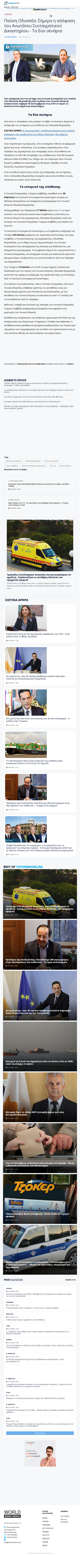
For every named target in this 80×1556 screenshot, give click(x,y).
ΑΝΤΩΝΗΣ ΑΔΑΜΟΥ (10, 37)
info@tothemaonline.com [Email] (12, 1542)
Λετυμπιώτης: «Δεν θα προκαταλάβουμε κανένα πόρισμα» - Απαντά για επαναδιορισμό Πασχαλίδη (36, 677)
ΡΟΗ (13, 1280)
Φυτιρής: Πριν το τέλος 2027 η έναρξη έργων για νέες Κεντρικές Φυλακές (35, 1113)
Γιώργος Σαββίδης (12, 466)
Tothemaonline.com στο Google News (31, 364)
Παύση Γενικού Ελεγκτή (13, 461)
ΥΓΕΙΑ (8, 1326)
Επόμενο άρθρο (14, 500)
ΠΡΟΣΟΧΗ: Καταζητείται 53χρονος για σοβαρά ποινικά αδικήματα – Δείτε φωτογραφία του (35, 1360)
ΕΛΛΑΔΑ (9, 1288)
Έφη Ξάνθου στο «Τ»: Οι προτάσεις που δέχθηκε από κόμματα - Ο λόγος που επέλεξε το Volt (38, 504)
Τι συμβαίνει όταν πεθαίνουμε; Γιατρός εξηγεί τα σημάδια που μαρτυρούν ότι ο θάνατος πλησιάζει (37, 1332)
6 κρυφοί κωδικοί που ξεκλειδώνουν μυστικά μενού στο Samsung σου (32, 401)
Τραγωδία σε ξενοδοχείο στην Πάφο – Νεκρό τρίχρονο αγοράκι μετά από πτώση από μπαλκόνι (40, 1411)
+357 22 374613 (12, 1537)
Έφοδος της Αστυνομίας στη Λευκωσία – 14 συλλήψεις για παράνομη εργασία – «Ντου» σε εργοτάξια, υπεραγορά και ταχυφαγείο (38, 1265)
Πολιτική (53, 466)
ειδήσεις (70, 364)
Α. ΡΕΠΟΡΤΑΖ (10, 1353)
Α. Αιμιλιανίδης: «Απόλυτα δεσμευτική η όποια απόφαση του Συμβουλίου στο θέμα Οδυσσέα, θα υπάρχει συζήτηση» (39, 134)
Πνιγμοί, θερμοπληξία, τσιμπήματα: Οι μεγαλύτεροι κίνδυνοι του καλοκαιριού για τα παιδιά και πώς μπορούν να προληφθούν (39, 1425)
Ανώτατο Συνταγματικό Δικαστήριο (34, 466)
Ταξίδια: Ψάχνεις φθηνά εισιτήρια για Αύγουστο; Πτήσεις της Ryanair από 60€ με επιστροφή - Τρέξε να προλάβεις (36, 384)
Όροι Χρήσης (65, 1516)
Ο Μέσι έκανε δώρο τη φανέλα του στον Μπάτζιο (25, 1320)
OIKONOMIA (46, 1525)
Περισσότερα (40, 1433)
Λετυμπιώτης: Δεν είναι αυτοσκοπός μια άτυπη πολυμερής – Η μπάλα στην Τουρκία (38, 719)
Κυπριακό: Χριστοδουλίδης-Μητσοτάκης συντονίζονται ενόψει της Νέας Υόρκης (38, 485)
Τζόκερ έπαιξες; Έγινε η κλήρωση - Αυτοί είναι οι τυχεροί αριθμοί (37, 1215)
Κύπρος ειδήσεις (65, 466)
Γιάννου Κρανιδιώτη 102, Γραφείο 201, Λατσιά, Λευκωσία (11, 1529)
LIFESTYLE (45, 1535)
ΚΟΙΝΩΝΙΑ (9, 1302)
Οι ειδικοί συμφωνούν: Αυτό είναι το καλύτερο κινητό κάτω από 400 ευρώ (33, 397)
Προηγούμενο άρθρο (15, 481)
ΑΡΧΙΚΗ (44, 1518)
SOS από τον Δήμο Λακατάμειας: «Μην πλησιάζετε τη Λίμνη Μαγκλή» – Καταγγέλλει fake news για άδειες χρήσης (38, 407)
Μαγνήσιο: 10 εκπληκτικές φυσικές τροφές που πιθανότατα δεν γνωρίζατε (35, 1398)
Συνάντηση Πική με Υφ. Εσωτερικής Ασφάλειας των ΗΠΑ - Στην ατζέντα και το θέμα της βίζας (38, 635)
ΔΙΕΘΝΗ (9, 1340)
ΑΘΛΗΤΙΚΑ (9, 1314)
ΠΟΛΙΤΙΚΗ (45, 1521)
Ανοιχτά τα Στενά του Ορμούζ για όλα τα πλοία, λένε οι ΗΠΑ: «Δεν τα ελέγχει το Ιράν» (39, 1062)
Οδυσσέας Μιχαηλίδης (33, 461)
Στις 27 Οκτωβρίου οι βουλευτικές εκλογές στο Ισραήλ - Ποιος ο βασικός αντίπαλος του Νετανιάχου (40, 1164)
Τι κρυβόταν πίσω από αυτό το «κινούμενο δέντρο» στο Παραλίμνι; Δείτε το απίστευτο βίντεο (38, 391)
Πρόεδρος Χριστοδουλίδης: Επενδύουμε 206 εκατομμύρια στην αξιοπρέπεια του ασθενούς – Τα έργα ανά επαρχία (37, 961)
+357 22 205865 (12, 1535)
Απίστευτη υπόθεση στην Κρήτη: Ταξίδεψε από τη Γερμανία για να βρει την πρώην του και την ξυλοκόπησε (38, 1295)
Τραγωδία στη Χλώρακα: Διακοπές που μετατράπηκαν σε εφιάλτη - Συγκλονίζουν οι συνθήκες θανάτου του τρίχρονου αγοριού (39, 577)
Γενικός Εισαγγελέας (51, 461)
